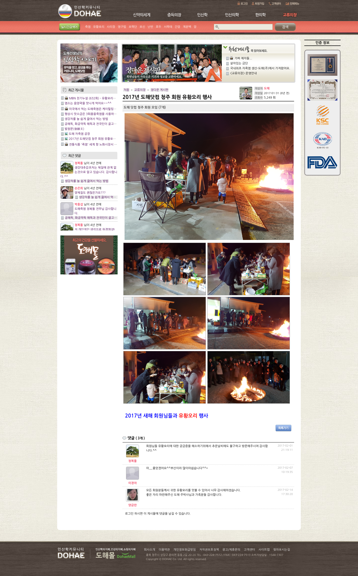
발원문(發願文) (74, 128)
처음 (126, 89)
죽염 (88, 26)
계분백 (187, 26)
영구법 (122, 26)
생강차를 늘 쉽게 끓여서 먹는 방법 (86, 118)
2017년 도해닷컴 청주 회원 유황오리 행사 (95, 138)
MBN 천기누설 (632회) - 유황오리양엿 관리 (97, 98)
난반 (150, 26)
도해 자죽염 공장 (79, 133)
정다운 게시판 (159, 89)
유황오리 (98, 26)
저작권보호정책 (209, 549)
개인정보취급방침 (184, 549)
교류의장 (139, 89)
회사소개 (149, 549)
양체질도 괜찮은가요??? (90, 192)
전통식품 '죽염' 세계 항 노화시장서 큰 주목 (96, 144)
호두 (158, 26)
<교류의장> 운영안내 (243, 73)
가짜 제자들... (243, 58)
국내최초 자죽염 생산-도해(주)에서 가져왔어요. (260, 68)
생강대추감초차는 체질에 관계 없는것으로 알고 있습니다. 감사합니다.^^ (88, 172)
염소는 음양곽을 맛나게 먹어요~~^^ (88, 103)
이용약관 (164, 549)
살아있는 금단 (239, 63)
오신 (142, 26)
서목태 (168, 26)
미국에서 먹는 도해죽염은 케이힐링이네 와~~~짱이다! (103, 109)
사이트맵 (264, 549)
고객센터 (249, 549)
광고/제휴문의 (231, 549)
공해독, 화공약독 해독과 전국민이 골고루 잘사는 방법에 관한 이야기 (108, 123)
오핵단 (133, 26)
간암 (177, 26)
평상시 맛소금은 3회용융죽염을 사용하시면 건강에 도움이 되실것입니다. (110, 114)
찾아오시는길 (281, 549)
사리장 (111, 26)
